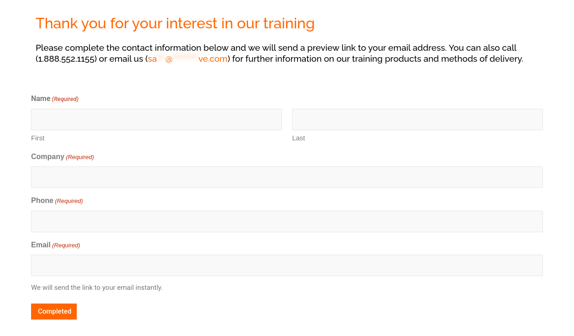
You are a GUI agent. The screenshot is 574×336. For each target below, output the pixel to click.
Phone (57, 201)
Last (298, 138)
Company (62, 157)
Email (55, 245)
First (37, 138)
